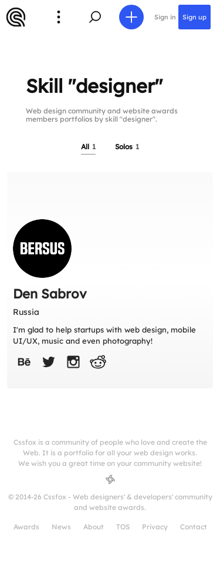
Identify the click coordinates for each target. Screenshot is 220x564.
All (88, 146)
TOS (123, 526)
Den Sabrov (50, 294)
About (93, 526)
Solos (127, 146)
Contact (193, 526)
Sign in (165, 17)
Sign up (194, 17)
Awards (26, 526)
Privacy (155, 526)
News (61, 526)
